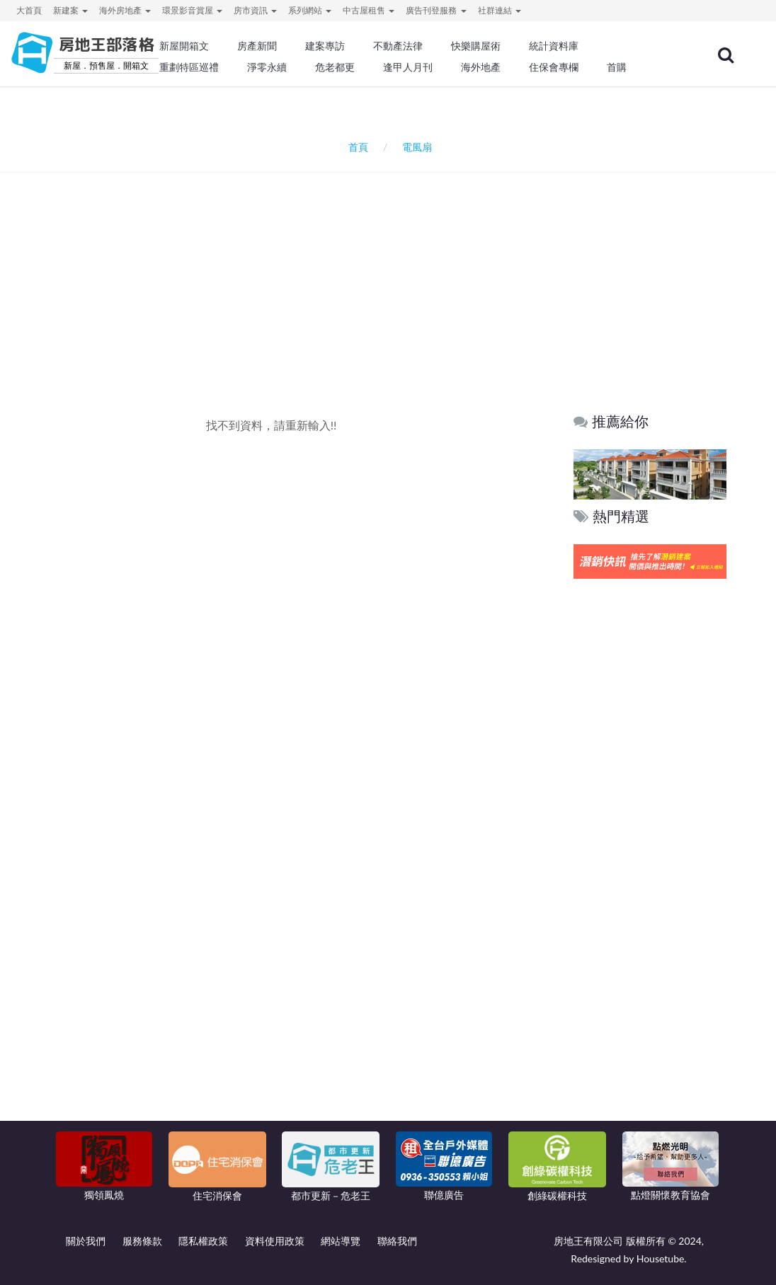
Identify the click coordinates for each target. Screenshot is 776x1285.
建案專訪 (325, 46)
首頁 (355, 147)
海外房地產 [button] (125, 10)
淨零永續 (267, 67)
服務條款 (142, 1241)
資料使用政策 (274, 1241)
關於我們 (85, 1241)
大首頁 (29, 10)
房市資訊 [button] (255, 10)
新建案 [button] (70, 10)
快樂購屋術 (476, 46)
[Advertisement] (391, 268)
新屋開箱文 (184, 46)
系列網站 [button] (309, 10)
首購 (617, 67)
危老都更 (335, 67)
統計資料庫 (553, 46)
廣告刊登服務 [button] (436, 10)
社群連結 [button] (499, 10)
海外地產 (481, 67)
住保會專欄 (553, 67)
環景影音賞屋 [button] (192, 10)
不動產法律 (398, 46)
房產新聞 (257, 46)
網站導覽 (340, 1241)
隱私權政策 (203, 1241)
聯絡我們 (397, 1241)
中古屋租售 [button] (368, 10)
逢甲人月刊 (408, 67)
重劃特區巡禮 (189, 67)
